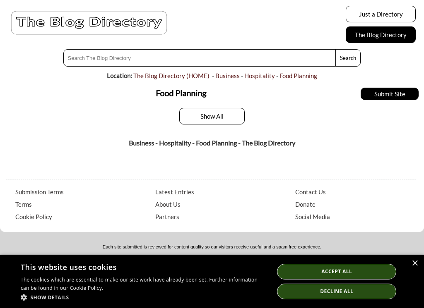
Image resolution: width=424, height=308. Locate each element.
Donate (305, 204)
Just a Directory (381, 14)
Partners (167, 216)
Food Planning (298, 75)
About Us (168, 204)
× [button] (415, 263)
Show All (212, 116)
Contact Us (310, 192)
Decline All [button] (336, 291)
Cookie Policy (33, 216)
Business (227, 75)
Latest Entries (174, 192)
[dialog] (212, 281)
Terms (23, 204)
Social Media (312, 216)
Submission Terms (39, 192)
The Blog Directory (381, 34)
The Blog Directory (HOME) (171, 75)
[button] (144, 297)
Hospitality (259, 75)
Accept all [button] (336, 271)
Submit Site (389, 94)
